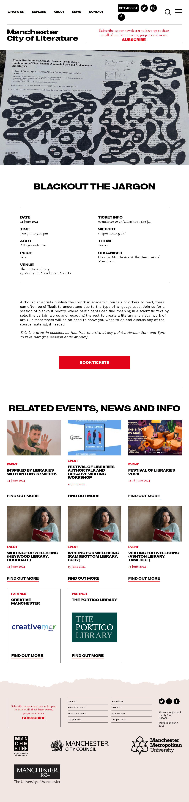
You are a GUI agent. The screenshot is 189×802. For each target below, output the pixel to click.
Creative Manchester (25, 601)
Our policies (74, 719)
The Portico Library (94, 599)
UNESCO (116, 707)
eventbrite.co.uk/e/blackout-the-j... (124, 221)
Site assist (128, 8)
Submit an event (77, 707)
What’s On (15, 11)
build (161, 725)
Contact (96, 11)
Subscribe (134, 39)
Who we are (118, 713)
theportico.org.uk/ (112, 233)
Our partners (118, 719)
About (59, 11)
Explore (39, 11)
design (172, 722)
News (76, 11)
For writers (117, 701)
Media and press (77, 713)
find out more (23, 495)
